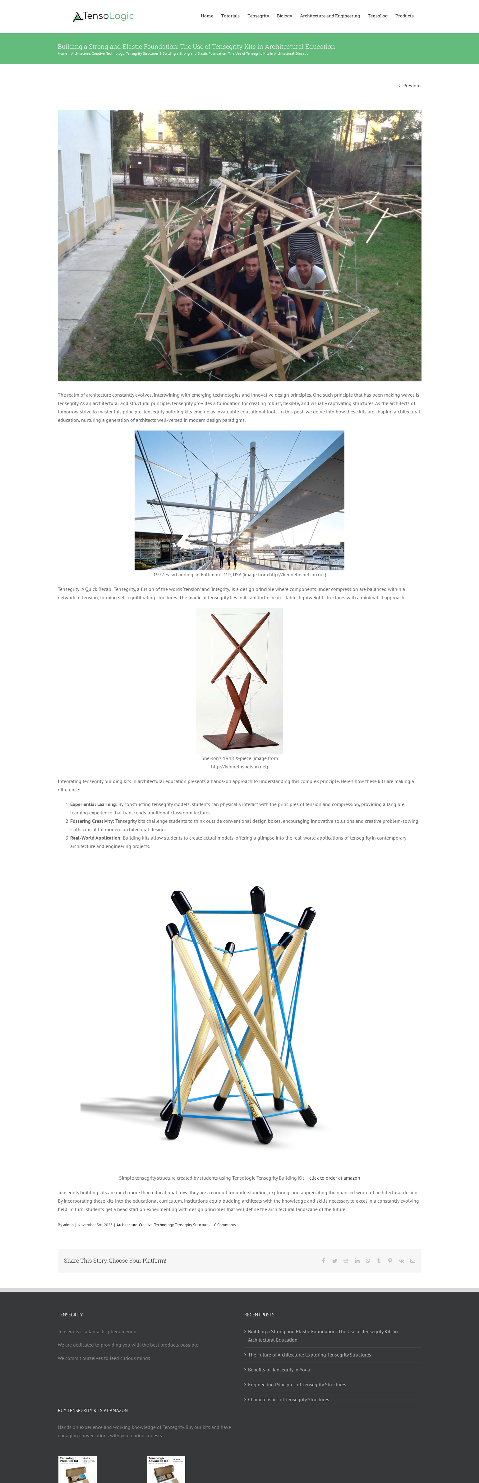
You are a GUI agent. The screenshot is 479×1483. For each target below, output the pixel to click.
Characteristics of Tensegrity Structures (288, 1399)
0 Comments (225, 1224)
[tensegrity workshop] (239, 245)
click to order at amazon (334, 1178)
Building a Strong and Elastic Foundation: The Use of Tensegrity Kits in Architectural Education (323, 1335)
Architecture (127, 1224)
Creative (146, 1224)
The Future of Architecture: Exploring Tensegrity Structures (309, 1355)
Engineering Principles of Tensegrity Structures (297, 1384)
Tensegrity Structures (192, 1224)
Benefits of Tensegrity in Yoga (279, 1369)
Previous (412, 85)
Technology (163, 1224)
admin (68, 1224)
